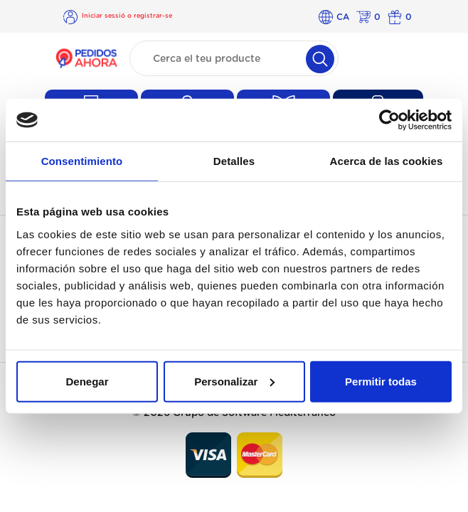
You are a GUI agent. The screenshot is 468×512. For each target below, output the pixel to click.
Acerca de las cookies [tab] (386, 161)
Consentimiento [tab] (82, 161)
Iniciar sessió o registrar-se (127, 16)
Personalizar (234, 381)
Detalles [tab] (234, 161)
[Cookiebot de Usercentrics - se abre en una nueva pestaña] (389, 120)
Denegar (86, 381)
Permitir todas (381, 381)
